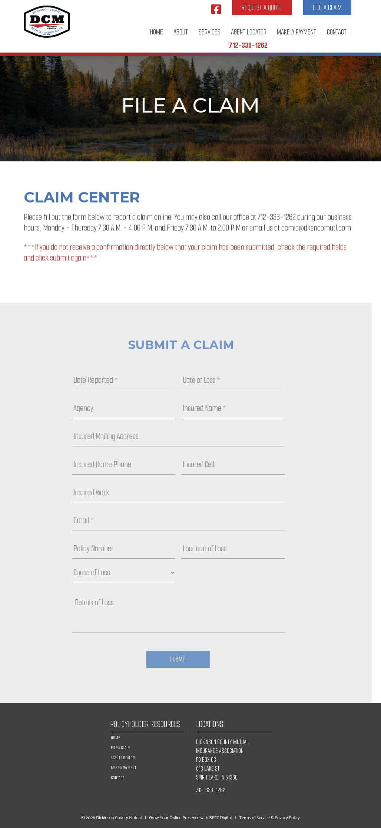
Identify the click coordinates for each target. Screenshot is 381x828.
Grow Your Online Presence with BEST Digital (190, 817)
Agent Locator (248, 32)
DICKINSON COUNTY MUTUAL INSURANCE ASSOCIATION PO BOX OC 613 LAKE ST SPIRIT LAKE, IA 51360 (222, 759)
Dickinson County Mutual (119, 817)
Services (210, 32)
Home (156, 32)
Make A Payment (296, 32)
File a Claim (327, 8)
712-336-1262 (248, 45)
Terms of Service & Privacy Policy (269, 817)
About (180, 32)
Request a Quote (262, 8)
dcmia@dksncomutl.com (316, 230)
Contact (337, 32)
